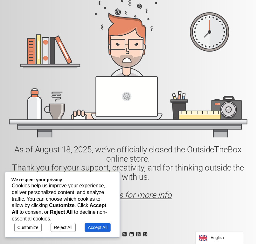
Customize (27, 227)
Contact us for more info (128, 195)
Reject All (63, 227)
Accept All (97, 227)
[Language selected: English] (219, 238)
